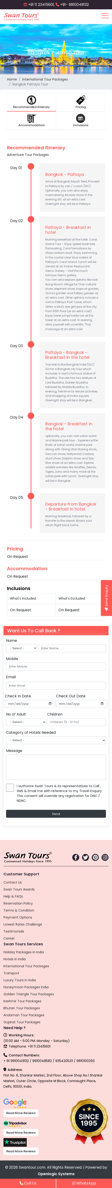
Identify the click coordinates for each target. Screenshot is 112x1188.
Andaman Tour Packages (23, 1015)
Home (12, 79)
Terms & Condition (18, 910)
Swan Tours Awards (19, 889)
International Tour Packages (45, 79)
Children (55, 714)
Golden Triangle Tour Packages (28, 994)
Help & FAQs (13, 896)
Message (14, 750)
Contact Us (12, 882)
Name (11, 640)
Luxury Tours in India (19, 980)
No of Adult (16, 714)
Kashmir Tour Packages (22, 1001)
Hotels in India (14, 959)
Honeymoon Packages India (26, 987)
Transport (11, 973)
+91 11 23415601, (41, 4)
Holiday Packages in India (23, 952)
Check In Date (18, 696)
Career (9, 938)
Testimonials (13, 931)
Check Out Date (71, 696)
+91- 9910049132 (74, 4)
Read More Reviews (21, 1113)
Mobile (12, 658)
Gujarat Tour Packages (21, 1022)
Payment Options (17, 917)
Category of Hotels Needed (31, 732)
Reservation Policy (18, 903)
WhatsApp (84, 1183)
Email (11, 677)
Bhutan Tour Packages (21, 1008)
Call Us (28, 1183)
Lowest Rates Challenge (22, 924)
